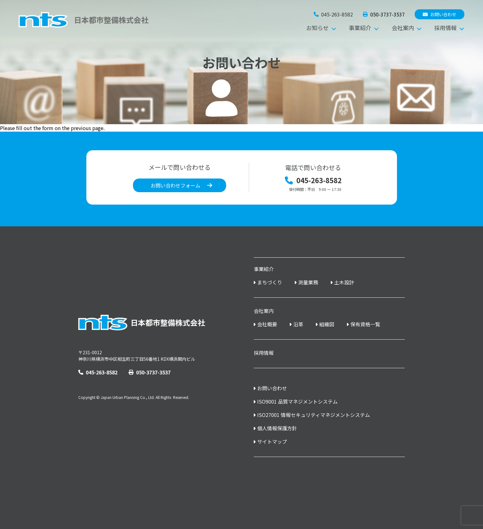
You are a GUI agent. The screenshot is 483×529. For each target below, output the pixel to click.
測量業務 (308, 282)
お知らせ (317, 28)
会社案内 (403, 28)
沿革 (298, 324)
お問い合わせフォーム (175, 185)
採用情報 (445, 28)
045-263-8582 (97, 372)
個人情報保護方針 (277, 428)
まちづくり (269, 282)
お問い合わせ (439, 14)
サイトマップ (272, 441)
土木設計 (344, 282)
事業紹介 (360, 28)
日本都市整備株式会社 (141, 322)
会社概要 (267, 324)
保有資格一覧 (365, 324)
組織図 (326, 324)
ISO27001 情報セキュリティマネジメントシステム (313, 415)
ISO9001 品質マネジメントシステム (297, 401)
